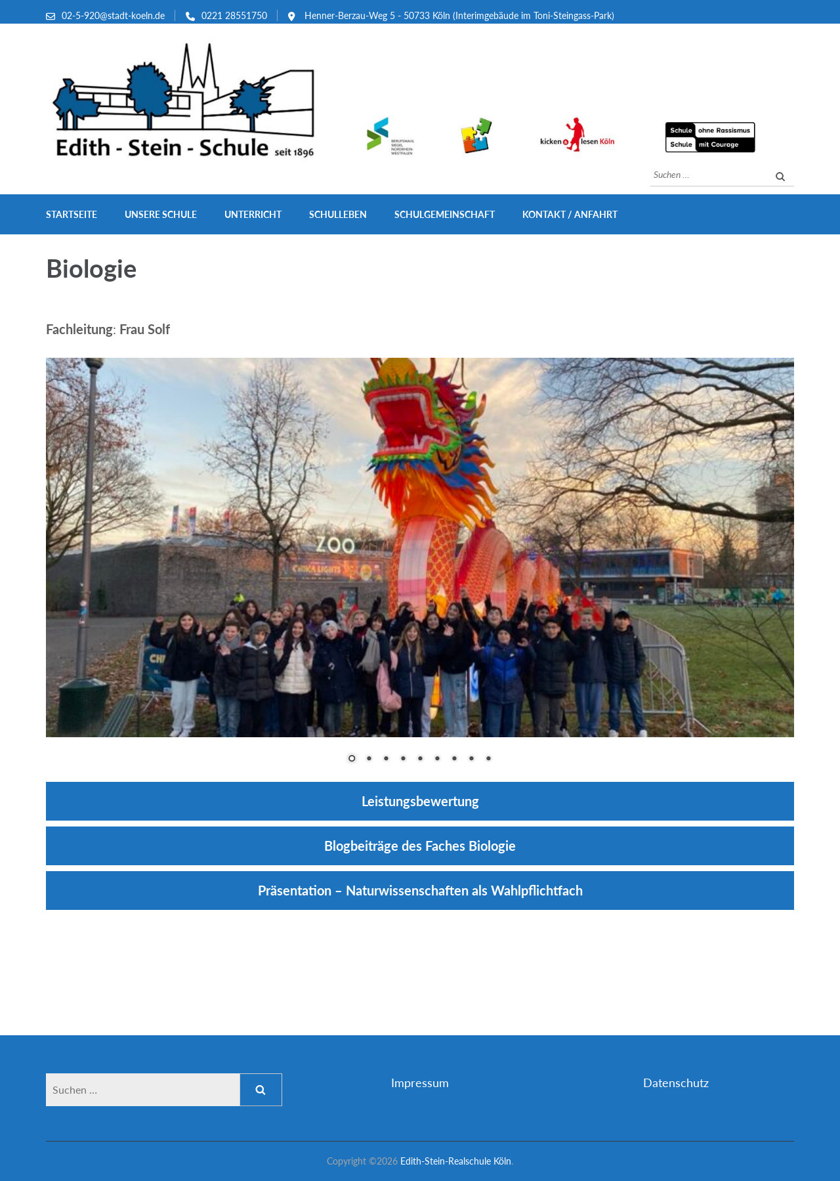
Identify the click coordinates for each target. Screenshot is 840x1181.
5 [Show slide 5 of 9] (420, 759)
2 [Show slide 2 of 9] (369, 759)
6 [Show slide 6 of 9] (437, 759)
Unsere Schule (161, 214)
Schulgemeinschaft (444, 214)
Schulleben (338, 214)
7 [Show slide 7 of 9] (454, 759)
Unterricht (253, 214)
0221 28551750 (234, 15)
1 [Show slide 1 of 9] (352, 759)
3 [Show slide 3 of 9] (386, 759)
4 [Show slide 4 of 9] (403, 759)
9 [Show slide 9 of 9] (488, 759)
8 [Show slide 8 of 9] (471, 759)
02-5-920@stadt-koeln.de (113, 15)
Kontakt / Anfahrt (570, 214)
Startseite (71, 214)
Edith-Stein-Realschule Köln (455, 1161)
